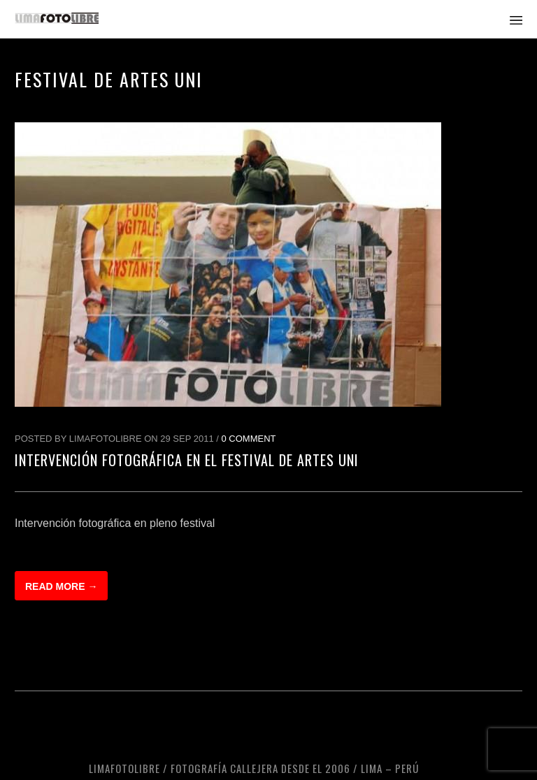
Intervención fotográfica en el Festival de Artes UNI (187, 459)
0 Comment (249, 438)
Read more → (61, 586)
